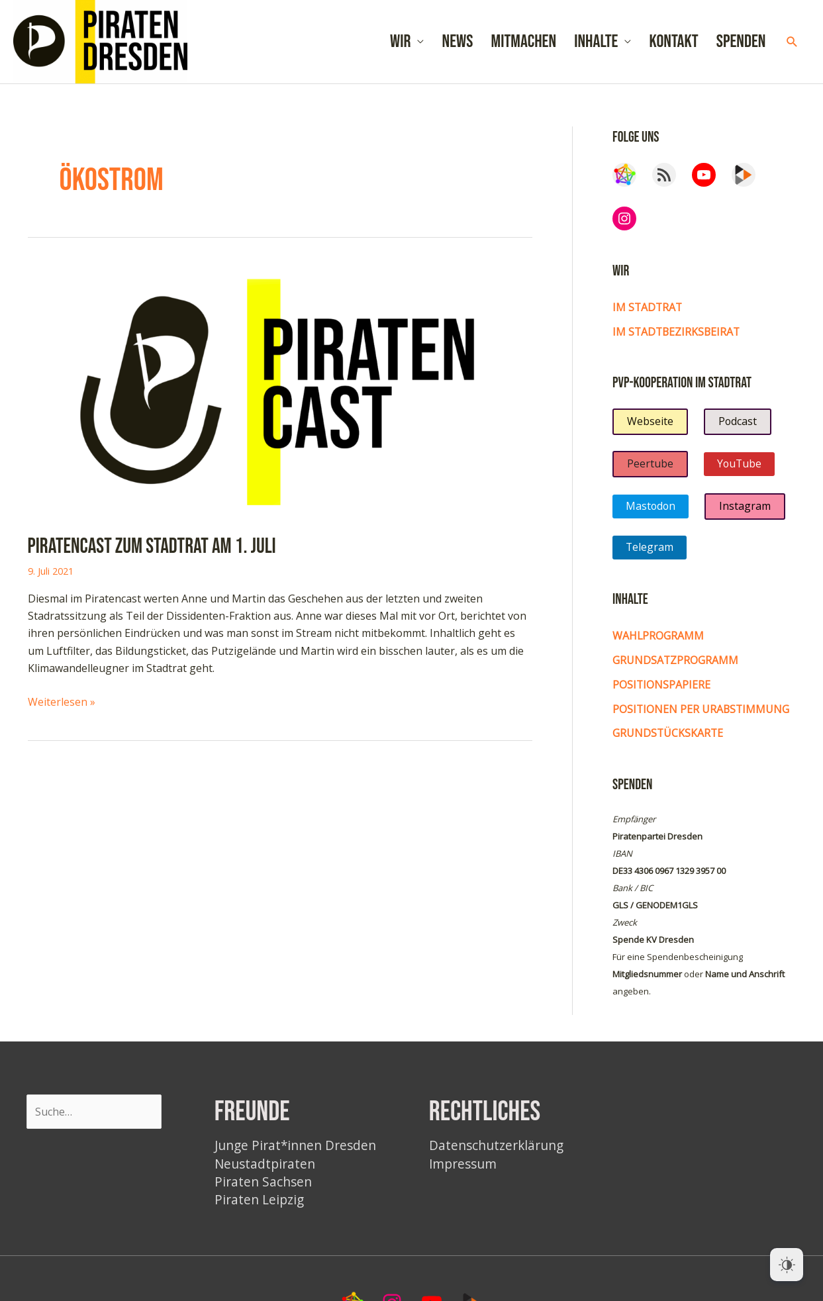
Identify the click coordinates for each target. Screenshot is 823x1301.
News (457, 45)
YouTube (740, 470)
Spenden (741, 45)
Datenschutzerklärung (497, 1150)
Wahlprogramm (658, 643)
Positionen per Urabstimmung (701, 714)
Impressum (464, 1168)
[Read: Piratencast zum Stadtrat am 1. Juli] (280, 397)
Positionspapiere (661, 690)
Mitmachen (524, 45)
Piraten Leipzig (260, 1204)
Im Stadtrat (648, 314)
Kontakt (674, 45)
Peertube (650, 470)
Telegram (650, 554)
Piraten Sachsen (264, 1186)
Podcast (737, 428)
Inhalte (596, 45)
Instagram (746, 513)
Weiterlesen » (61, 709)
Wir (400, 45)
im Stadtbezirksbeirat (677, 338)
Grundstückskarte (668, 738)
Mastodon (651, 513)
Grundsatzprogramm (675, 666)
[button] (792, 45)
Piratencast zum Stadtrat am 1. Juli (153, 554)
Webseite (650, 428)
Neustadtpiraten (265, 1168)
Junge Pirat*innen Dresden (296, 1150)
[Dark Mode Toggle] (786, 1264)
